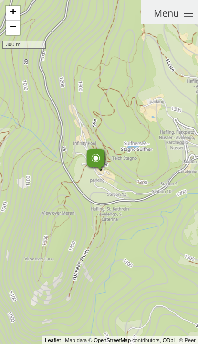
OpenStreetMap (112, 340)
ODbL (170, 340)
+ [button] (13, 13)
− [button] (13, 28)
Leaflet (53, 340)
